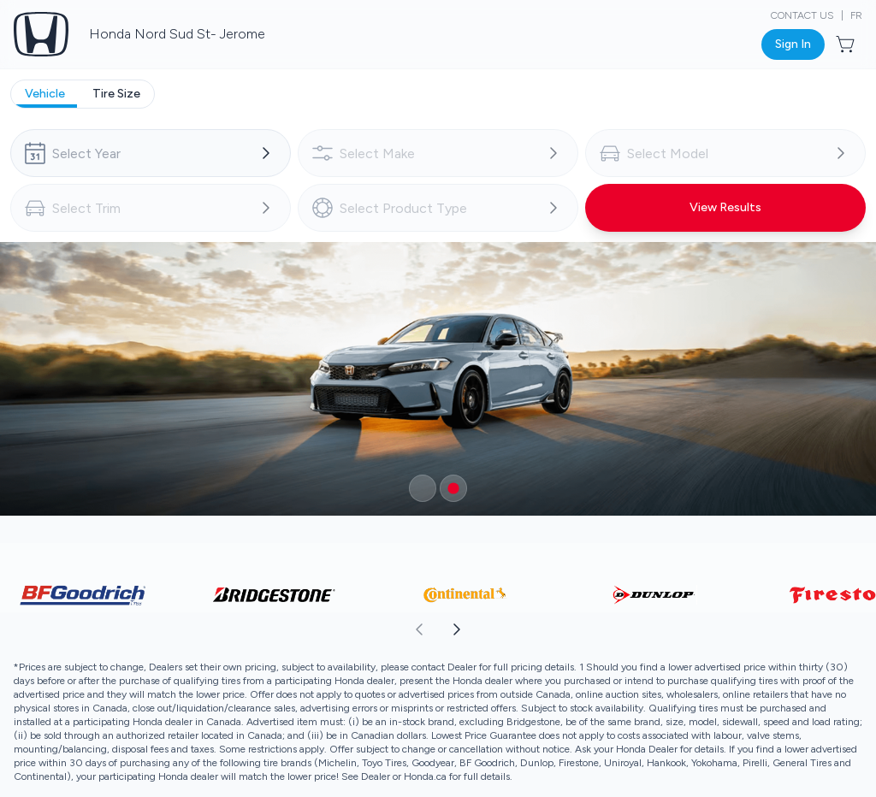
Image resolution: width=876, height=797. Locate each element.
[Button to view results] (725, 208)
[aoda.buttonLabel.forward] (656, 629)
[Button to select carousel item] (422, 488)
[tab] (45, 94)
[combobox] (150, 153)
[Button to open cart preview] (847, 44)
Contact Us (802, 15)
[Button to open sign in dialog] (793, 44)
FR (856, 15)
